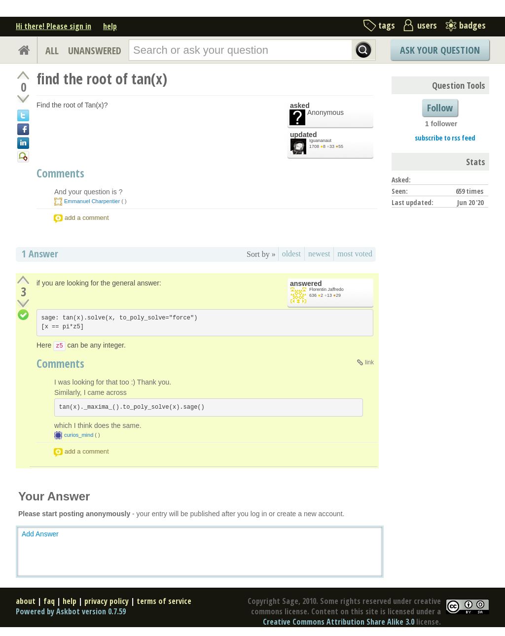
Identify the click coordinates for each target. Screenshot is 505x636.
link (369, 362)
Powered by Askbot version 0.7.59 (71, 611)
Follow (440, 107)
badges (472, 25)
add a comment (87, 217)
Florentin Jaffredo (326, 289)
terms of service (164, 601)
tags (386, 25)
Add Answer (40, 534)
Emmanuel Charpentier (92, 201)
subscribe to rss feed (445, 137)
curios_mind (78, 435)
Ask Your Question (440, 50)
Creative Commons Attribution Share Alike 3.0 (338, 621)
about (26, 601)
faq (49, 601)
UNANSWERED (94, 50)
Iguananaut (320, 140)
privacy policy (106, 601)
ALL (52, 50)
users (427, 25)
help (110, 26)
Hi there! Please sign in (53, 26)
